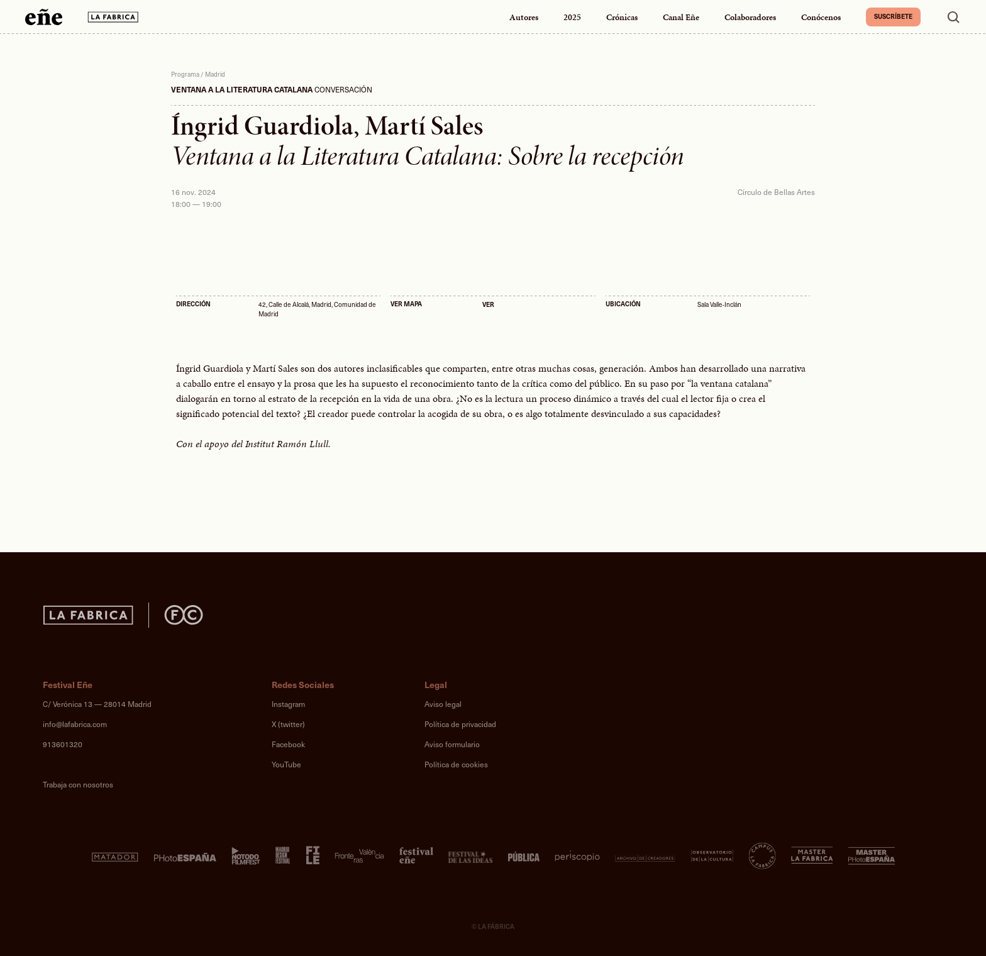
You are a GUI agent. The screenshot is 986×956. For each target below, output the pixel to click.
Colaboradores (750, 17)
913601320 (62, 744)
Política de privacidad (460, 724)
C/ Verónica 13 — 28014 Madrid (97, 703)
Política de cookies (456, 764)
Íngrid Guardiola (262, 126)
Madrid (215, 74)
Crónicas (622, 17)
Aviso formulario (452, 744)
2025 (572, 17)
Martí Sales (424, 126)
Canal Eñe (681, 17)
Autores (523, 17)
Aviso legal (443, 703)
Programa (185, 74)
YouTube (286, 764)
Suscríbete (893, 16)
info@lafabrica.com (75, 724)
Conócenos (821, 17)
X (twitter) (288, 724)
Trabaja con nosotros (78, 784)
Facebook (288, 744)
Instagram (288, 703)
